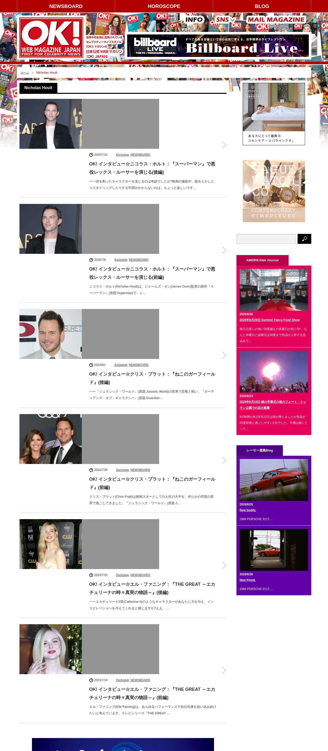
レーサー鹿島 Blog (119, 745)
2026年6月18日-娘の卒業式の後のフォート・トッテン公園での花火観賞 (273, 405)
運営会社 (28, 678)
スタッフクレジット (74, 696)
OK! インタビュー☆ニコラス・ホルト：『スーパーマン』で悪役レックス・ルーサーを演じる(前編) (152, 178)
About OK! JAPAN (34, 705)
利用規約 (28, 696)
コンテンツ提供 (71, 687)
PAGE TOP (164, 732)
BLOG (262, 6)
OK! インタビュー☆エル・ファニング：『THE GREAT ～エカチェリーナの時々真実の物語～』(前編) (152, 429)
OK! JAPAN (283, 744)
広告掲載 (67, 678)
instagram (259, 668)
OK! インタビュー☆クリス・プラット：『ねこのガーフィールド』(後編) (152, 241)
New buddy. (248, 510)
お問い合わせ (31, 713)
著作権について (32, 687)
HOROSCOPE (164, 6)
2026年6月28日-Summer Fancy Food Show (270, 320)
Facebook (259, 683)
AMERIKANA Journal (85, 745)
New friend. (248, 580)
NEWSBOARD (66, 6)
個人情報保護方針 (73, 705)
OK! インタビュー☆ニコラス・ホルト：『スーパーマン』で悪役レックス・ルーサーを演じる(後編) (152, 116)
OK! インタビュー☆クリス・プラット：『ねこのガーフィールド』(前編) (152, 304)
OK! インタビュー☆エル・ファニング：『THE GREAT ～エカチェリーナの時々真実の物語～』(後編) (152, 366)
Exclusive (122, 102)
